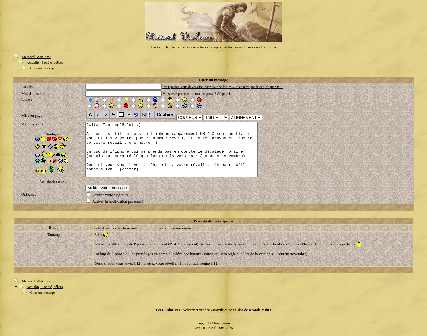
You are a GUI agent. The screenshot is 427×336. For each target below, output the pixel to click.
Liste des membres (192, 47)
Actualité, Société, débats (45, 62)
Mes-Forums (221, 327)
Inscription (268, 47)
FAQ (154, 47)
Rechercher (168, 47)
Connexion (250, 47)
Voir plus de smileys (53, 181)
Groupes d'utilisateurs (224, 47)
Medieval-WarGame (36, 57)
